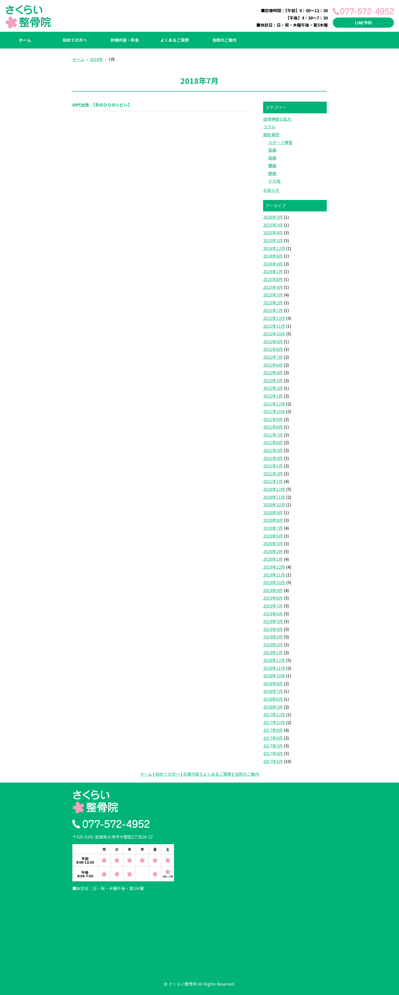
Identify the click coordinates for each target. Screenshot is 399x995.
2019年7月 (273, 606)
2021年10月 (274, 411)
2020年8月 (273, 520)
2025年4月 (273, 232)
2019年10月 (274, 582)
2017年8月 (273, 730)
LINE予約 (363, 23)
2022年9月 (273, 341)
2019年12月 (274, 567)
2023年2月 (273, 303)
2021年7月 (273, 435)
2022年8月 (273, 349)
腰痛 (272, 165)
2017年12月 (274, 714)
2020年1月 (273, 559)
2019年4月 (273, 629)
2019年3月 (273, 637)
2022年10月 (274, 334)
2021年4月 (273, 458)
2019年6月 (273, 614)
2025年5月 (273, 225)
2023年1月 (273, 310)
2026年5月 (273, 217)
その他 (274, 181)
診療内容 (191, 774)
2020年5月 (273, 543)
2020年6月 (273, 536)
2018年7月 (273, 691)
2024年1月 (273, 271)
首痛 (272, 150)
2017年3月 (273, 761)
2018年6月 (273, 699)
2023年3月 (273, 295)
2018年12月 (274, 660)
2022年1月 (273, 396)
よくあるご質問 (174, 40)
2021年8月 (273, 427)
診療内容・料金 (124, 40)
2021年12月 (274, 404)
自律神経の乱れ (277, 119)
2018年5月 (273, 707)
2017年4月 (273, 753)
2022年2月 (273, 388)
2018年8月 (273, 683)
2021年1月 (273, 481)
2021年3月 (273, 466)
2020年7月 (273, 528)
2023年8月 (273, 279)
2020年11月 (274, 497)
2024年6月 (273, 256)
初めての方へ (75, 40)
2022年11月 (274, 326)
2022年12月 (274, 318)
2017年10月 (274, 722)
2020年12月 (274, 489)
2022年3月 (273, 380)
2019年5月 (273, 621)
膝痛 (272, 173)
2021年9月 (273, 419)
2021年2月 (273, 474)
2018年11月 (274, 668)
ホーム (25, 40)
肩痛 (272, 158)
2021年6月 (273, 442)
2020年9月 (273, 512)
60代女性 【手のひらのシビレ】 (102, 105)
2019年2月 (273, 645)
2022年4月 (273, 372)
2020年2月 (273, 551)
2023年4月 (273, 287)
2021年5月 (273, 450)
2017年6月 (273, 738)
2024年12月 (274, 248)
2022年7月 (273, 357)
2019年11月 (274, 575)
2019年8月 (273, 598)
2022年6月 (273, 365)
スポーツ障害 (280, 142)
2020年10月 (274, 505)
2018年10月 (274, 676)
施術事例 (271, 134)
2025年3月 (273, 240)
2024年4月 (273, 264)
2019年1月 (273, 652)
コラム (269, 126)
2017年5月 (273, 746)
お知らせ (271, 190)
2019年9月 (273, 590)
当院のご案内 (224, 40)
